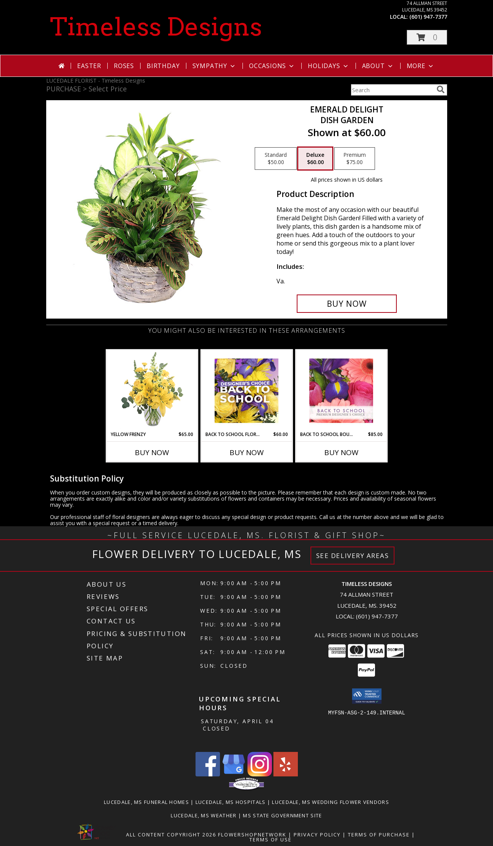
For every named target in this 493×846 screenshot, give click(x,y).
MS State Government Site (282, 815)
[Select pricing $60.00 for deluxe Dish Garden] (315, 159)
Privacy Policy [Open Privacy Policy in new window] (317, 834)
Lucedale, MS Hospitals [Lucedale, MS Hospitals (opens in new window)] (231, 802)
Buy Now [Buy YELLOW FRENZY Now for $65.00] (152, 452)
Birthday (163, 66)
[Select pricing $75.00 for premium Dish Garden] (355, 159)
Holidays (328, 66)
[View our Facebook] (208, 774)
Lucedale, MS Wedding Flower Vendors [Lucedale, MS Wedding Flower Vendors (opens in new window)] (330, 802)
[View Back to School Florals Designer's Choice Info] (246, 390)
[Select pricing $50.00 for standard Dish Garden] (275, 159)
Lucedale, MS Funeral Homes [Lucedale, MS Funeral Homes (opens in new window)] (146, 802)
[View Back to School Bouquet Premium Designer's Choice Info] (341, 390)
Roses (124, 66)
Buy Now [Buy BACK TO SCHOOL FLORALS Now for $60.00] (247, 452)
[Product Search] (392, 90)
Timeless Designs (156, 27)
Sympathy (214, 66)
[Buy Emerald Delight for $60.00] (347, 303)
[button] (427, 37)
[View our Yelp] (285, 774)
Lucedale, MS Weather (203, 815)
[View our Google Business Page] (233, 774)
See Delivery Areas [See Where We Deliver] (352, 555)
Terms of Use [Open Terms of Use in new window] (270, 839)
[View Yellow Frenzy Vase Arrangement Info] (152, 391)
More (421, 66)
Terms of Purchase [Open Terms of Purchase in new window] (379, 834)
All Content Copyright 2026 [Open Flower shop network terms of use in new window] (171, 834)
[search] (441, 89)
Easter (89, 66)
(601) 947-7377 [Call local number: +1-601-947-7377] (428, 16)
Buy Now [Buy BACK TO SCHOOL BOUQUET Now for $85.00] (341, 452)
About (378, 66)
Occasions (272, 66)
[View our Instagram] (259, 774)
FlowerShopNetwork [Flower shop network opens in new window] (252, 834)
